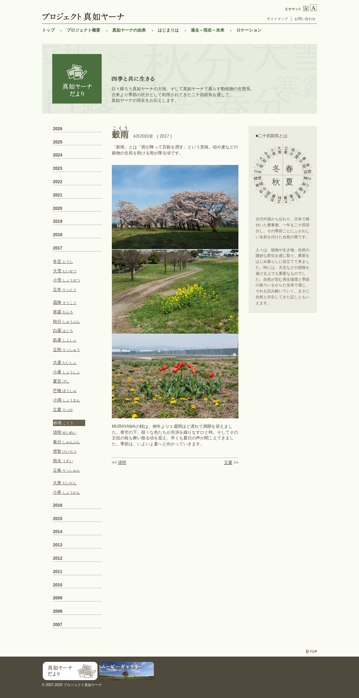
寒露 (63, 312)
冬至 (63, 261)
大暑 (64, 362)
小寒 (66, 492)
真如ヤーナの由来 (129, 30)
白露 (63, 330)
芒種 (64, 390)
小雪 (66, 280)
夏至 (61, 381)
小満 (66, 400)
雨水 (63, 460)
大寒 (64, 482)
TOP (311, 651)
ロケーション (249, 30)
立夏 (228, 462)
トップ (48, 30)
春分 (66, 441)
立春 (66, 470)
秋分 (66, 321)
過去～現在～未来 (207, 30)
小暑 (66, 372)
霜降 (64, 302)
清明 (122, 462)
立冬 (64, 289)
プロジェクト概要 (83, 30)
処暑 (64, 340)
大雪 (64, 270)
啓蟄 (64, 451)
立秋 (66, 349)
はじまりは (168, 30)
